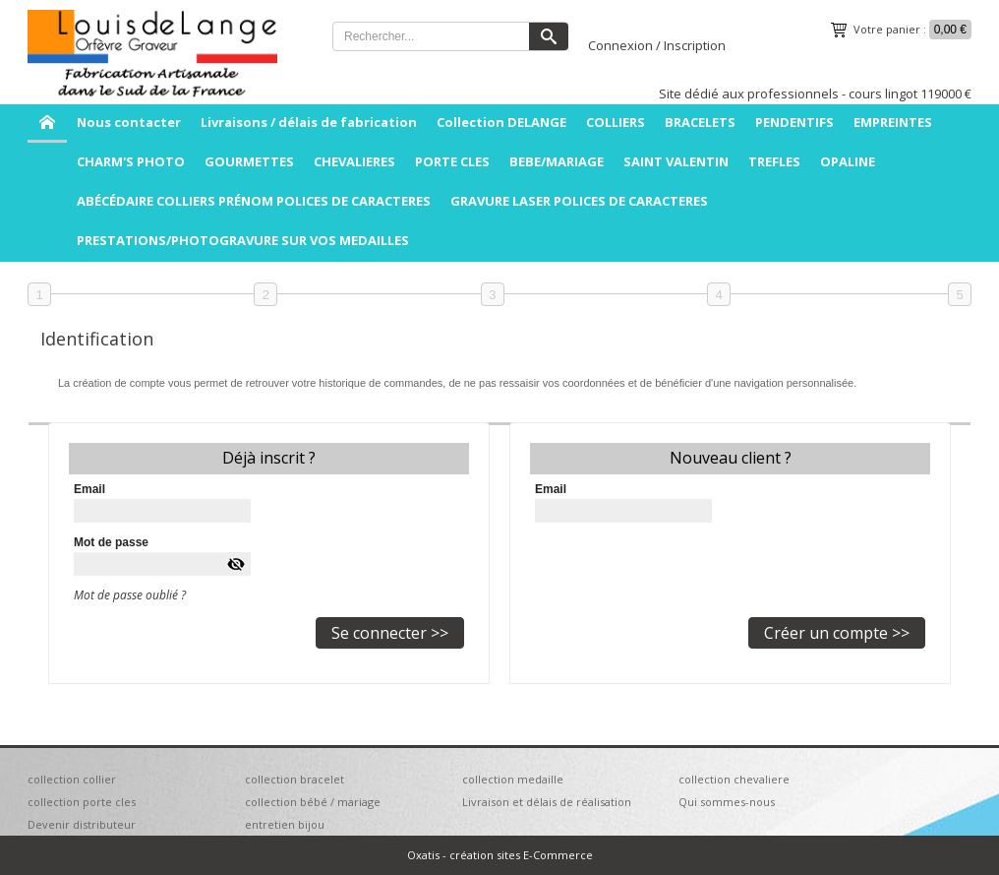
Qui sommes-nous (726, 801)
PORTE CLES (452, 161)
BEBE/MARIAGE (556, 161)
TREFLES (774, 161)
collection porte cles (82, 801)
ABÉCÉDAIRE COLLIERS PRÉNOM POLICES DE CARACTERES (254, 201)
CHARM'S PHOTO (131, 161)
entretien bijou (284, 824)
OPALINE (847, 161)
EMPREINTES (892, 122)
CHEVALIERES (354, 161)
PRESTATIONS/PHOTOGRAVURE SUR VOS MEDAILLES (243, 240)
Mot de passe (111, 542)
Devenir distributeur (82, 824)
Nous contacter (129, 122)
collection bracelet (294, 779)
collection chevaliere (734, 779)
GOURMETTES (249, 161)
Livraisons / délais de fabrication (309, 122)
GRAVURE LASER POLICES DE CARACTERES (579, 201)
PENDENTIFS (794, 122)
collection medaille (512, 779)
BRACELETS (700, 122)
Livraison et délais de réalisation (546, 801)
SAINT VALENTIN (676, 161)
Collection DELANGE (501, 122)
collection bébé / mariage (313, 801)
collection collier (72, 779)
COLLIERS (615, 122)
